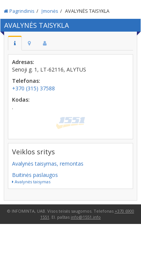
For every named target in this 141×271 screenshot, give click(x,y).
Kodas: (21, 99)
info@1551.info (86, 217)
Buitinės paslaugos (35, 174)
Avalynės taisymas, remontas (47, 163)
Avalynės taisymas (31, 181)
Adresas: (23, 61)
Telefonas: (26, 80)
